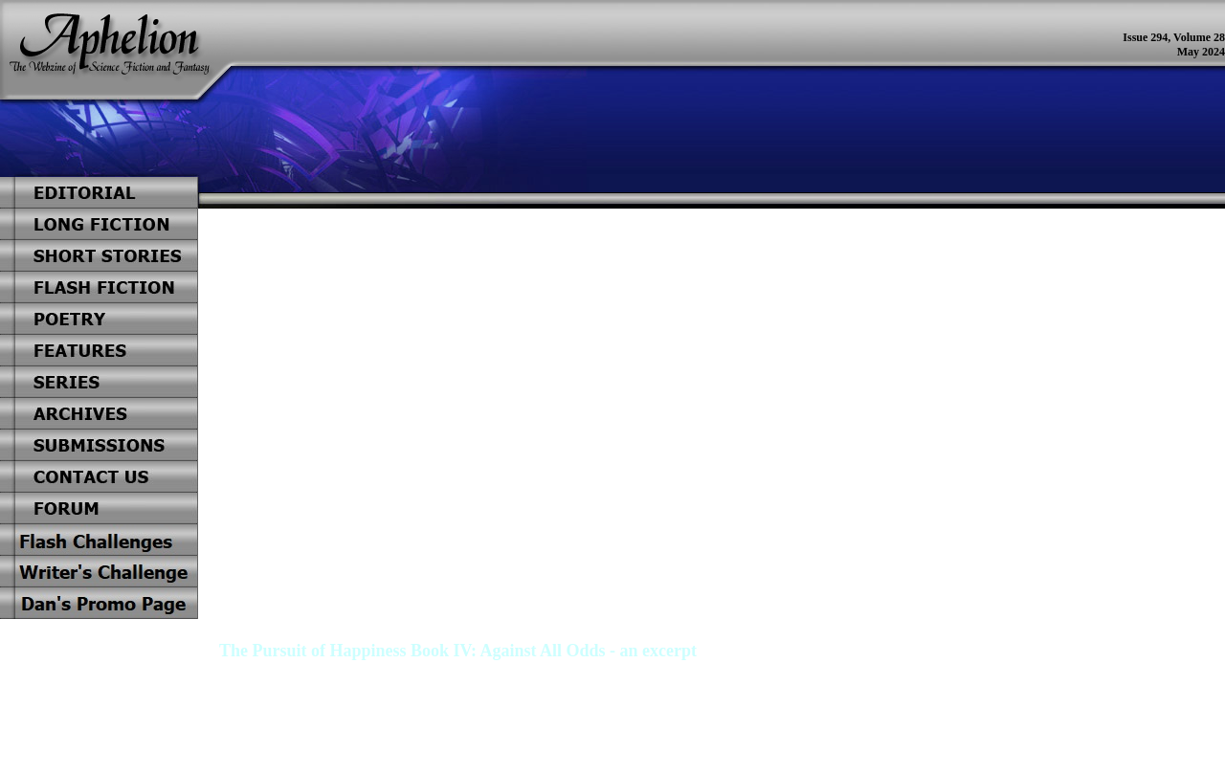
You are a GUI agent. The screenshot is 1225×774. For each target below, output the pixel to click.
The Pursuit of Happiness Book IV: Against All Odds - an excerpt (458, 650)
